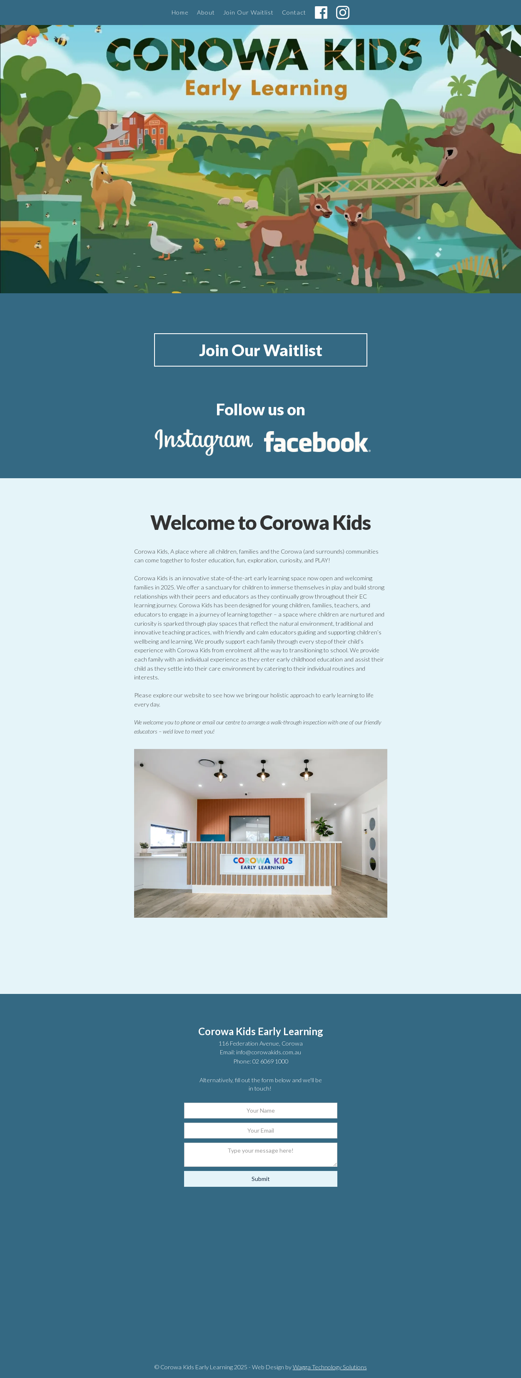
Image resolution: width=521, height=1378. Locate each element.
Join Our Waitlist (248, 12)
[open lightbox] (260, 833)
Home (180, 12)
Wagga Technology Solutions (330, 1367)
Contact (294, 12)
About (206, 12)
